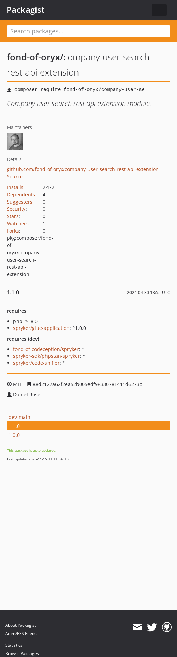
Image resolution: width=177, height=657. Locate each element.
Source (15, 176)
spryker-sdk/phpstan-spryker (46, 356)
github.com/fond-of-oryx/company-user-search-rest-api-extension (83, 169)
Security (16, 209)
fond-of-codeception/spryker (46, 349)
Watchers (18, 223)
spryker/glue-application (41, 328)
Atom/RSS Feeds (21, 633)
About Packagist (20, 625)
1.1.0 (14, 426)
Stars (13, 216)
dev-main (19, 417)
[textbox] (88, 31)
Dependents (21, 194)
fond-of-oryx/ (35, 57)
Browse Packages (22, 653)
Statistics (13, 645)
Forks (13, 230)
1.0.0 (14, 435)
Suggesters (19, 201)
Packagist (26, 9)
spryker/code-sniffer (36, 363)
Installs (15, 187)
